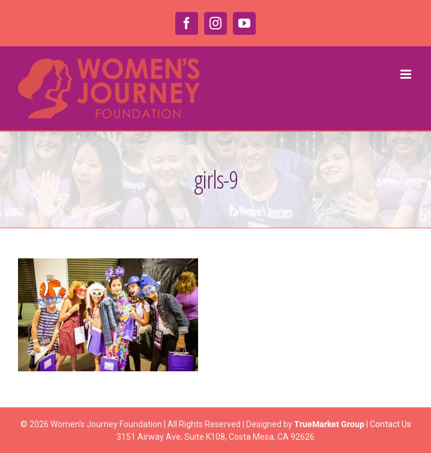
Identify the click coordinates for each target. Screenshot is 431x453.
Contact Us (390, 424)
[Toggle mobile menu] (406, 74)
